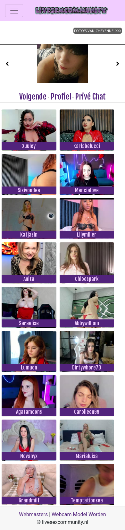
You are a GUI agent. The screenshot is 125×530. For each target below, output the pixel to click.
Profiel (61, 96)
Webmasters (33, 514)
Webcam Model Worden (79, 514)
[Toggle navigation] (14, 10)
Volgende (32, 96)
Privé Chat (90, 96)
